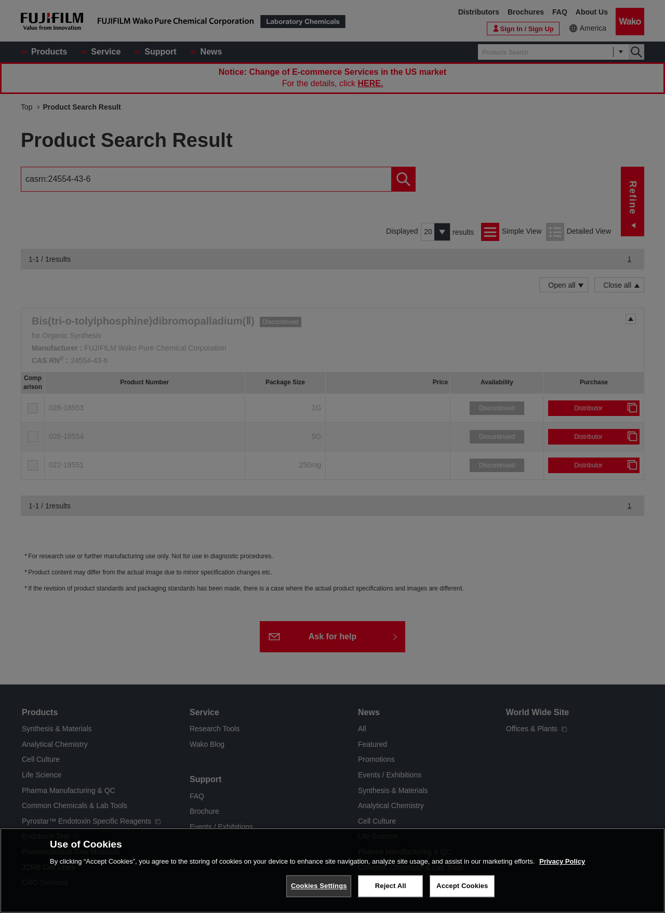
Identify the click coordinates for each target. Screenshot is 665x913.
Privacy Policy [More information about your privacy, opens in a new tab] (562, 869)
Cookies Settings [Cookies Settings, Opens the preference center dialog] (319, 894)
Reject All (390, 894)
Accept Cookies (462, 894)
